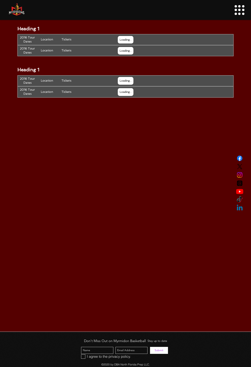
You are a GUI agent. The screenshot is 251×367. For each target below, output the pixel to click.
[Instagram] (239, 174)
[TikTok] (239, 199)
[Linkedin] (239, 208)
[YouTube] (239, 191)
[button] (239, 10)
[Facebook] (239, 158)
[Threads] (239, 183)
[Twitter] (239, 166)
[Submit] (159, 350)
